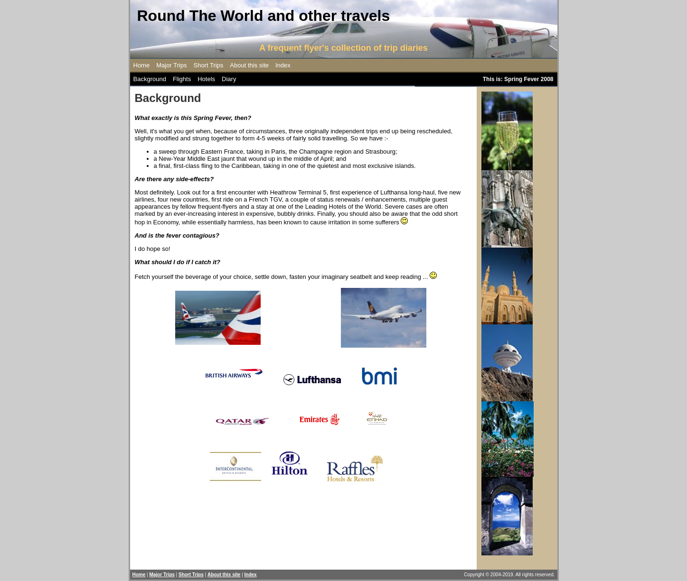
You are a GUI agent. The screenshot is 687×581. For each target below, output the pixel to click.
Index (283, 65)
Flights (182, 79)
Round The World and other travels (263, 15)
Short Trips (208, 65)
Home (141, 65)
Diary (229, 79)
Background (149, 79)
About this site (249, 65)
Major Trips (171, 65)
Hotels (206, 79)
